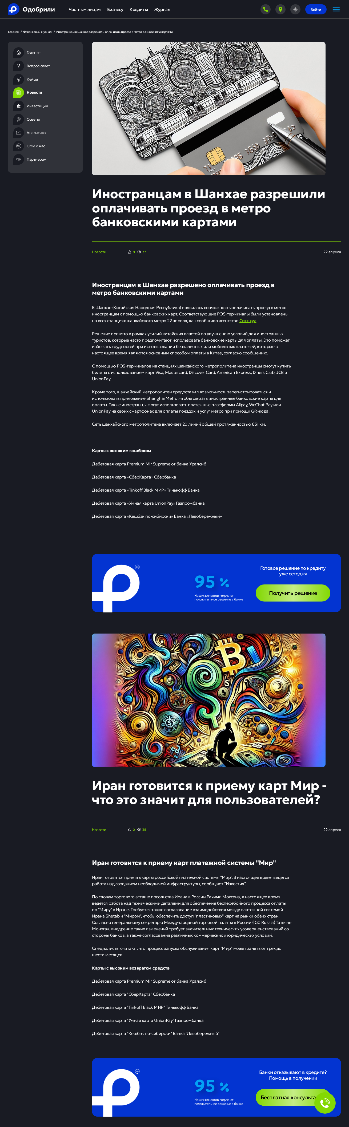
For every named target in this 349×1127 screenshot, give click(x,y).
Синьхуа (247, 320)
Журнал (162, 9)
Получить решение (293, 592)
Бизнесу (115, 9)
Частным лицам (85, 9)
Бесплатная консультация (293, 1097)
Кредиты (139, 9)
